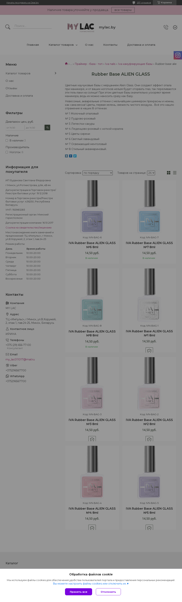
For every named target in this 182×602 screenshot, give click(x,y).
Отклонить (108, 591)
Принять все (78, 591)
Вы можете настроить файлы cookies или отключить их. (89, 583)
